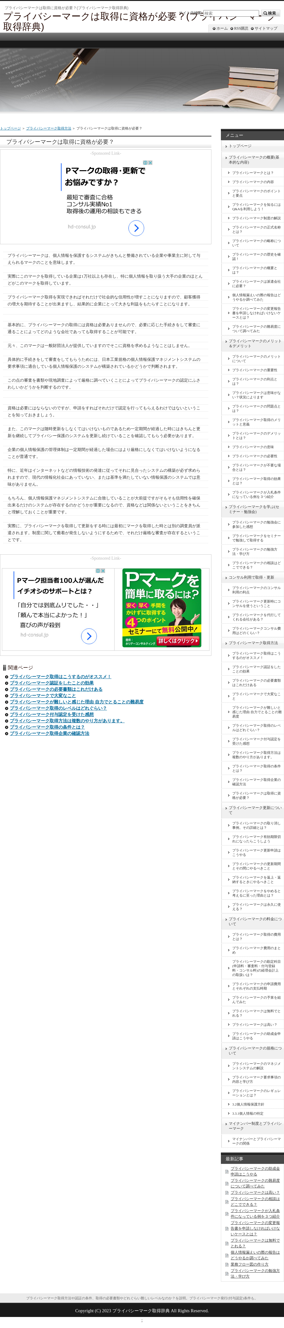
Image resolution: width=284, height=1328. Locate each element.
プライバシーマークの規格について (255, 1050)
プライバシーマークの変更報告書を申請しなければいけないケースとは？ (256, 313)
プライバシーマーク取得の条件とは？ (47, 727)
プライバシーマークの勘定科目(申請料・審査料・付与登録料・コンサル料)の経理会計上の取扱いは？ (256, 968)
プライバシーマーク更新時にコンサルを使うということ (256, 603)
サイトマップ (266, 28)
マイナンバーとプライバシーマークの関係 (256, 1141)
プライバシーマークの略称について (256, 243)
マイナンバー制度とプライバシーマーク (255, 1126)
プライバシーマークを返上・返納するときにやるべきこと (256, 879)
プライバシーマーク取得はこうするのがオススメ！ (60, 676)
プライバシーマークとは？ (253, 173)
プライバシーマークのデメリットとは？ (256, 435)
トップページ (10, 128)
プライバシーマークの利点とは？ (254, 381)
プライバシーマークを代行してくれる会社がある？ (256, 617)
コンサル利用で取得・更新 (251, 577)
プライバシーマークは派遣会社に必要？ (256, 284)
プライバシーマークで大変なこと (43, 695)
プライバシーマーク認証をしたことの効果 (52, 683)
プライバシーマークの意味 (253, 447)
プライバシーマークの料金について (255, 921)
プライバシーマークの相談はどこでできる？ (256, 565)
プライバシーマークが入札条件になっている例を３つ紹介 (256, 494)
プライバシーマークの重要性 (254, 370)
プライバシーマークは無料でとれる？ (256, 1013)
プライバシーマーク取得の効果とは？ (256, 481)
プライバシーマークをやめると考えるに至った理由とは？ (256, 893)
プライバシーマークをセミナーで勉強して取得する (256, 538)
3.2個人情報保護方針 (248, 1104)
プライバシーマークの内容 (253, 182)
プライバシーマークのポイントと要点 (256, 193)
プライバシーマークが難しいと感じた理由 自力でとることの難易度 (77, 702)
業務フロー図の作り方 (250, 1264)
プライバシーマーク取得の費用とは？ (256, 936)
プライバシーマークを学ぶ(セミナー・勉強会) (254, 509)
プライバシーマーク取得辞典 (141, 1310)
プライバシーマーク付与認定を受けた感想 (52, 714)
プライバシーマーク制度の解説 (256, 218)
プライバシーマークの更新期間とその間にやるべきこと (256, 866)
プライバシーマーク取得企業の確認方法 (49, 733)
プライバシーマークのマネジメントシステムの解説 (256, 1066)
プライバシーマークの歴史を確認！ (256, 256)
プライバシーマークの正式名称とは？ (256, 229)
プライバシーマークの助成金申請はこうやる (256, 1036)
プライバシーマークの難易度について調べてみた (256, 329)
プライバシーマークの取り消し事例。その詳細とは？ (256, 825)
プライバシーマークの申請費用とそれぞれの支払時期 (256, 986)
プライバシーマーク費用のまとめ (256, 950)
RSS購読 (241, 28)
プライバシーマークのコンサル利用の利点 (256, 590)
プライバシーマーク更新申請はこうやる (256, 852)
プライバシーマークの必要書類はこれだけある (56, 689)
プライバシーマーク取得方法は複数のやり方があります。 (67, 721)
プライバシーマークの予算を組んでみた (256, 1000)
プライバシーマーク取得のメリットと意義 (256, 422)
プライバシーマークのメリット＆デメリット (255, 343)
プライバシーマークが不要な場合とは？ (256, 467)
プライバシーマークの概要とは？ (254, 270)
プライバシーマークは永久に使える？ (256, 907)
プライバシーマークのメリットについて (256, 359)
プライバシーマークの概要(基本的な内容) (254, 160)
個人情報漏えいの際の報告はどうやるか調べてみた (256, 297)
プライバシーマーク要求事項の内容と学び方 (256, 1079)
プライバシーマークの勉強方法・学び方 (254, 551)
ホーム (222, 28)
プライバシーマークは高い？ (254, 1024)
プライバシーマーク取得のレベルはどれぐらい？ (58, 708)
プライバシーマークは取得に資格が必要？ (256, 795)
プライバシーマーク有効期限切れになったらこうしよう (256, 839)
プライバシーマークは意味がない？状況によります (256, 395)
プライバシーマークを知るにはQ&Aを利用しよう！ (256, 207)
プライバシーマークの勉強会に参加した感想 (256, 524)
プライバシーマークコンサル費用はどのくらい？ (256, 630)
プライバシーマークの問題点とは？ (256, 408)
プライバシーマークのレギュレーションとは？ (256, 1093)
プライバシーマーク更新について (255, 810)
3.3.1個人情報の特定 (247, 1113)
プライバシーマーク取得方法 (48, 128)
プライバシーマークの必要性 (254, 456)
